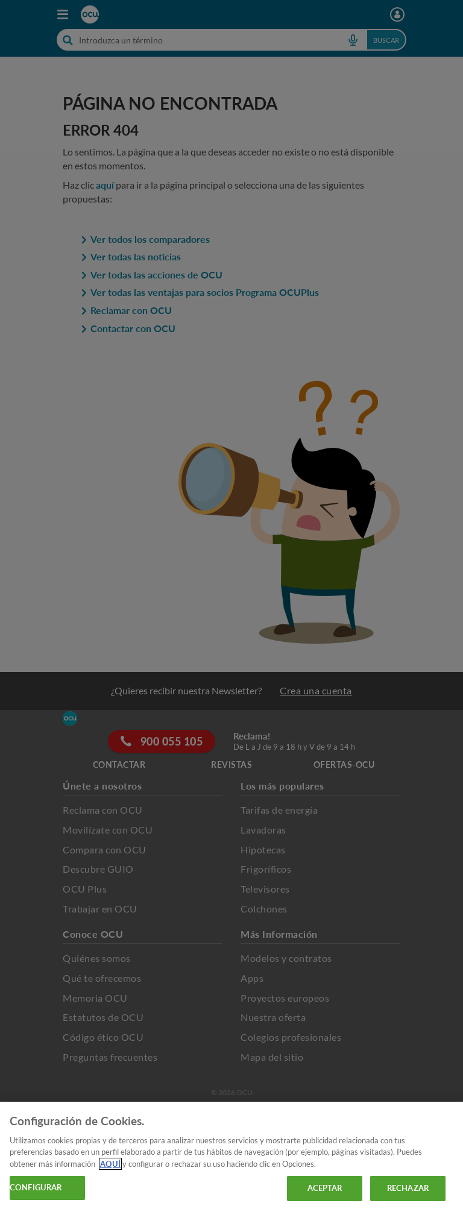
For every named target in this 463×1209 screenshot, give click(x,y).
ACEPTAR (324, 1188)
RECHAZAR (408, 1188)
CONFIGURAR (35, 1187)
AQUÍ (110, 1164)
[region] (231, 1155)
